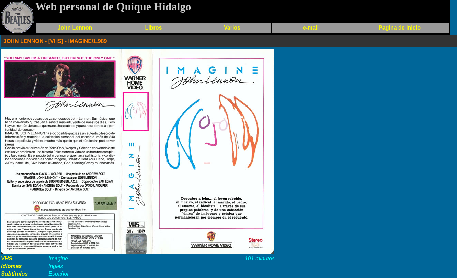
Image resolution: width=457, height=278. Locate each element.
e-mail (311, 28)
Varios (232, 28)
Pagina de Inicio (400, 28)
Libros (153, 28)
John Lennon (75, 28)
